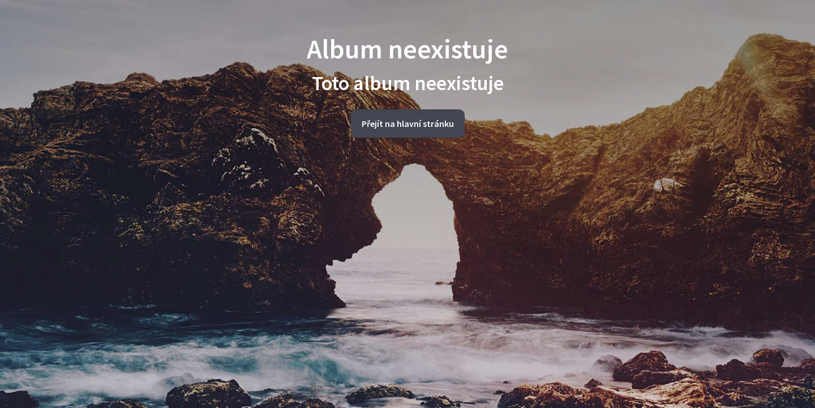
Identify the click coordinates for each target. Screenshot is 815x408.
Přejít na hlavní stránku (408, 123)
